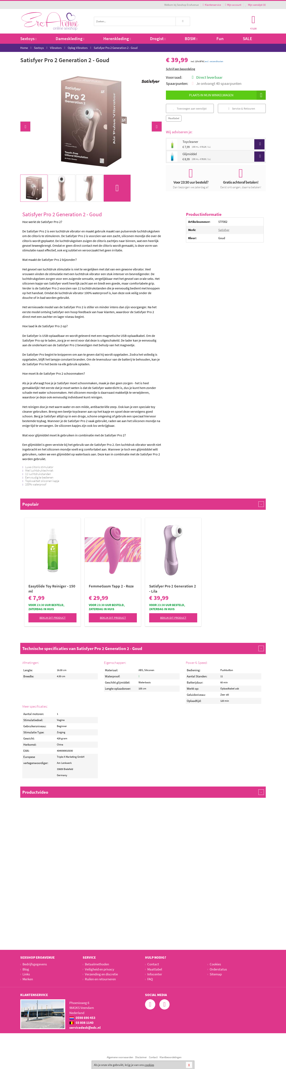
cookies (149, 1065)
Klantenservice (212, 5)
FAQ (150, 979)
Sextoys (28, 38)
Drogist (158, 38)
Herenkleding (117, 38)
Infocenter (154, 974)
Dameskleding (70, 38)
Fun (220, 38)
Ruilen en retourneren (100, 979)
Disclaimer (141, 1057)
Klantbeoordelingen (170, 1057)
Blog (26, 969)
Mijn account (233, 5)
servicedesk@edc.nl (85, 1027)
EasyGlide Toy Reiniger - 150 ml (51, 589)
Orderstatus (218, 969)
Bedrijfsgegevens (35, 964)
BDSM (191, 38)
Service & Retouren (241, 108)
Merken (28, 979)
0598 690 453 (82, 1017)
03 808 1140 (81, 1022)
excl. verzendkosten (214, 61)
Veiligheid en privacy (99, 969)
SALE (247, 38)
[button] (25, 126)
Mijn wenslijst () (255, 5)
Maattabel (173, 118)
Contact (153, 964)
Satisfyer (223, 230)
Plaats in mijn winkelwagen (227, 95)
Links (26, 974)
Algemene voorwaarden (120, 1057)
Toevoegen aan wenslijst (190, 108)
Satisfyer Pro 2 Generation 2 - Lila (172, 589)
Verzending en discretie (101, 974)
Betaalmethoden (97, 964)
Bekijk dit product (52, 618)
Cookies (215, 964)
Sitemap (216, 974)
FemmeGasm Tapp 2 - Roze (111, 586)
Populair (143, 504)
